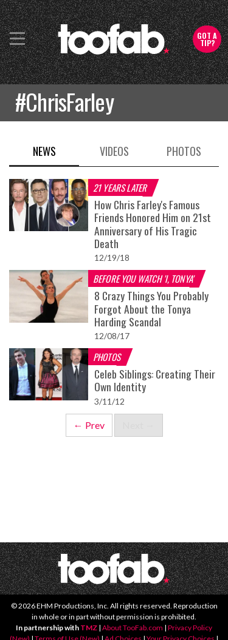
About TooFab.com (132, 627)
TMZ (88, 627)
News (44, 151)
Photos (184, 151)
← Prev (89, 425)
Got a (207, 39)
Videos (114, 151)
